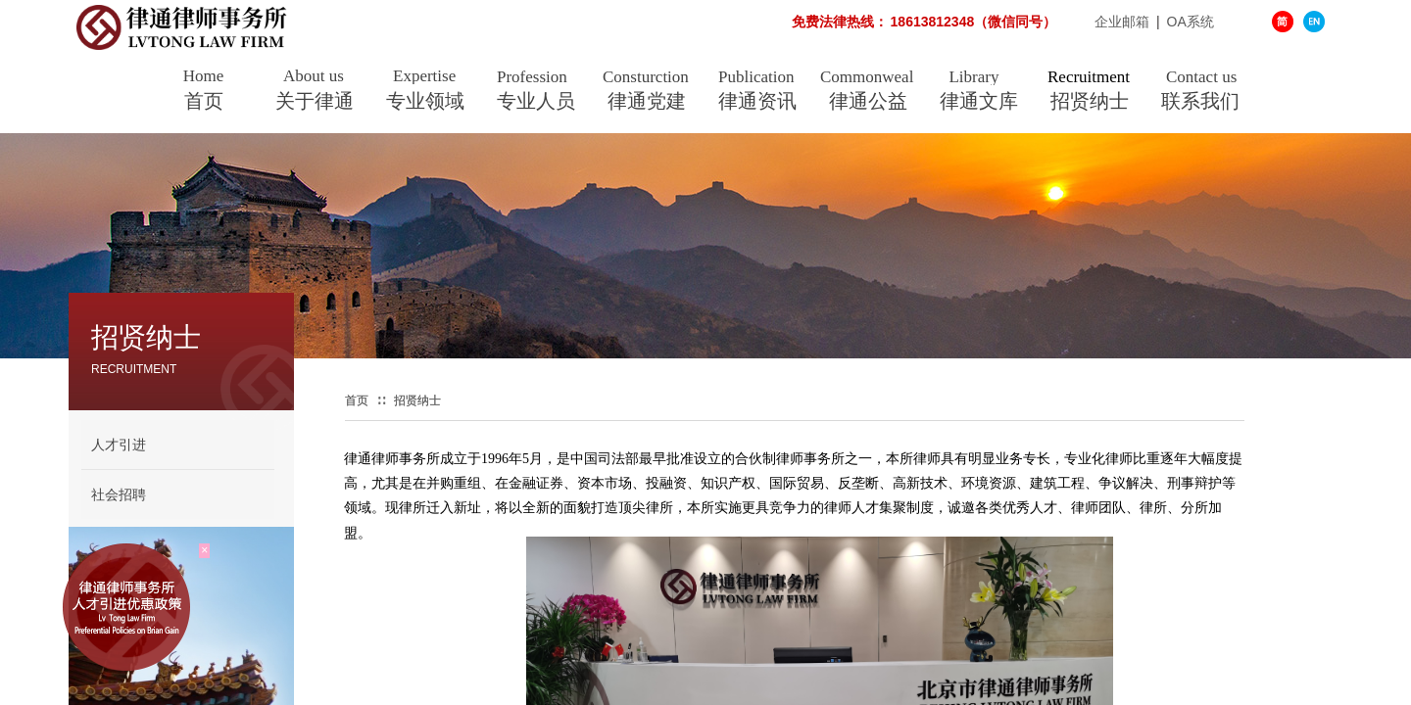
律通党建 (647, 101)
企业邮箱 (1020, 21)
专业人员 (536, 101)
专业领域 (425, 101)
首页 (203, 101)
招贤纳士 (1089, 101)
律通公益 (868, 101)
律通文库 (979, 101)
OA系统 (1190, 21)
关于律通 (314, 101)
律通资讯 (757, 101)
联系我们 (1200, 101)
